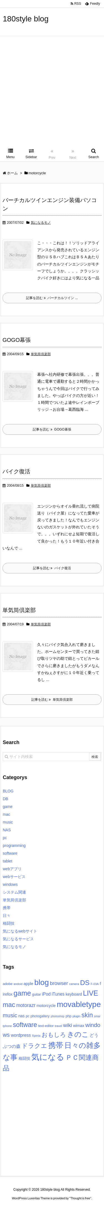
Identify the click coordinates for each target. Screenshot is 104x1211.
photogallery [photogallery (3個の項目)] (40, 1016)
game (7, 806)
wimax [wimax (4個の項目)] (78, 1025)
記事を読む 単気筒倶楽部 (52, 700)
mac (6, 814)
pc (5, 837)
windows (10, 884)
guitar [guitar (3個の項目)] (36, 994)
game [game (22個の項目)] (22, 993)
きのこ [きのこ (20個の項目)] (78, 1034)
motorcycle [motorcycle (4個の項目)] (46, 1005)
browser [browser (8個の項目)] (59, 983)
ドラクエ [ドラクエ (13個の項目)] (34, 1045)
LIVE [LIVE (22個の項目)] (90, 993)
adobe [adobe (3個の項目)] (7, 984)
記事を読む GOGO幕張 (52, 429)
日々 (7, 915)
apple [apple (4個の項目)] (28, 983)
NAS (7, 830)
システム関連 (14, 892)
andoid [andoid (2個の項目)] (18, 984)
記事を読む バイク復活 (52, 568)
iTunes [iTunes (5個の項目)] (58, 994)
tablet (7, 861)
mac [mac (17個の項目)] (9, 1004)
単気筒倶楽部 (41, 354)
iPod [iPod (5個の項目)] (46, 994)
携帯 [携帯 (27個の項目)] (55, 1045)
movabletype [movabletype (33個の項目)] (79, 1004)
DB (5, 799)
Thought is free (80, 1203)
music (8, 822)
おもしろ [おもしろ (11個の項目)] (54, 1034)
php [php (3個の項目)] (68, 1016)
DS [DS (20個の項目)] (85, 982)
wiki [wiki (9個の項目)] (67, 1025)
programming (14, 845)
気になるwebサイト (20, 931)
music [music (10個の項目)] (10, 1015)
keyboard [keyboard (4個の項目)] (74, 994)
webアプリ (12, 869)
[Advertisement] (52, 91)
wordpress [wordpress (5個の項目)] (21, 1035)
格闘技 (8, 923)
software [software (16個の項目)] (25, 1024)
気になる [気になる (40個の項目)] (47, 1056)
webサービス (14, 876)
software (10, 853)
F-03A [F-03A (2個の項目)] (95, 984)
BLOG (8, 791)
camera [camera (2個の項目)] (74, 984)
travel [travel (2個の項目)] (58, 1026)
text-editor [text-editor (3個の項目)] (46, 1026)
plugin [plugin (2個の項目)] (76, 1016)
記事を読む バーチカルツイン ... (52, 298)
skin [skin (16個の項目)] (87, 1015)
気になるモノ (41, 223)
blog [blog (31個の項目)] (41, 982)
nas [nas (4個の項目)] (21, 1016)
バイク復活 (16, 471)
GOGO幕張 (16, 340)
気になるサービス (18, 939)
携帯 (7, 908)
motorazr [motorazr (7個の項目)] (25, 1005)
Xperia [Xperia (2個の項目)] (36, 1035)
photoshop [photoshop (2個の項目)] (58, 1016)
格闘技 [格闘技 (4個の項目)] (24, 1058)
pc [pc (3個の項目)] (27, 1016)
